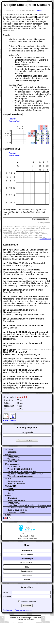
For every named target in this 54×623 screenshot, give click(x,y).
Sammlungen (10, 486)
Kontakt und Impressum (26, 619)
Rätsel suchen (27, 554)
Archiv (10, 493)
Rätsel (8, 454)
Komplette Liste (45, 239)
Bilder (10, 488)
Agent (39, 10)
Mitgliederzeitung (15, 481)
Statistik (27, 579)
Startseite (10, 449)
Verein (8, 478)
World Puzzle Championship (19, 469)
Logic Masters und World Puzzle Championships (29, 505)
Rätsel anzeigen (27, 559)
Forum (8, 495)
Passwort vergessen (23, 610)
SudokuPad (14, 121)
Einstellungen (27, 575)
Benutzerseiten (27, 571)
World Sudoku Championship (20, 476)
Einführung (12, 452)
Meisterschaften (12, 464)
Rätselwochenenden (16, 483)
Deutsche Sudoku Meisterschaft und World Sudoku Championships (27, 509)
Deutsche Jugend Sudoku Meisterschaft (25, 474)
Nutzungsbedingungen (24, 618)
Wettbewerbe (13, 459)
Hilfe (27, 567)
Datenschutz (37, 618)
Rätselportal (13, 457)
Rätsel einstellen (27, 563)
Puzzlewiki (12, 461)
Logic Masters (14, 466)
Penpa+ (12, 119)
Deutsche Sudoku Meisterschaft (21, 471)
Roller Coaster (9, 420)
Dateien (10, 491)
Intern (8, 515)
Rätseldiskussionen (16, 500)
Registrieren (8, 610)
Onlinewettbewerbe (16, 512)
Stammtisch (12, 498)
